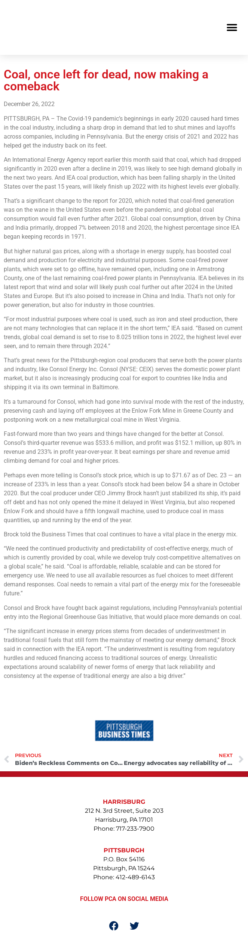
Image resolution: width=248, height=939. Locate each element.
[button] (232, 27)
